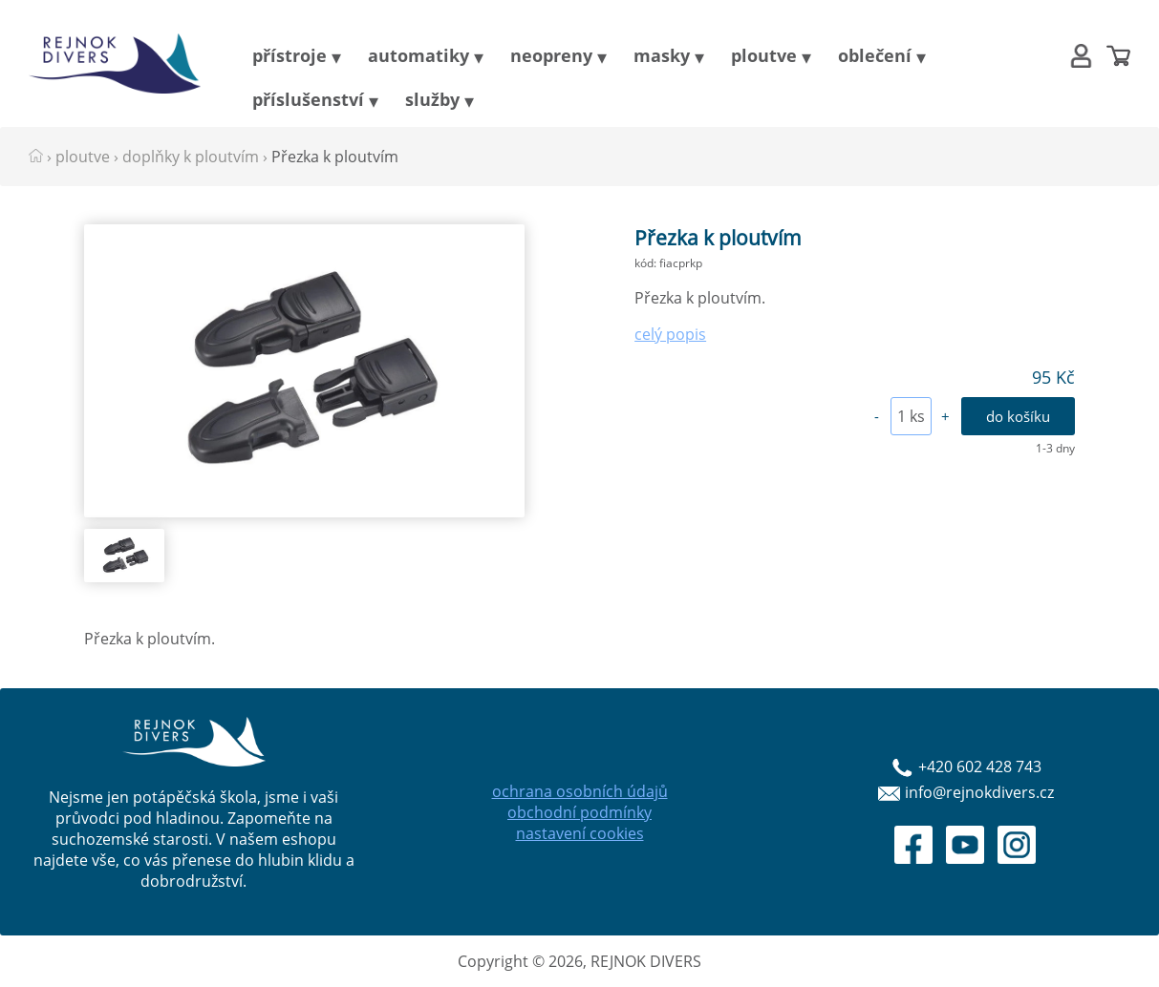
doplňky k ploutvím (190, 156)
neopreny (551, 55)
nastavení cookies (580, 833)
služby (432, 99)
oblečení (875, 55)
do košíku (1018, 416)
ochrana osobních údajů (580, 791)
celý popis (670, 334)
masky (661, 55)
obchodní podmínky (579, 812)
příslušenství (308, 99)
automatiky (418, 55)
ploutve (764, 55)
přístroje (289, 55)
